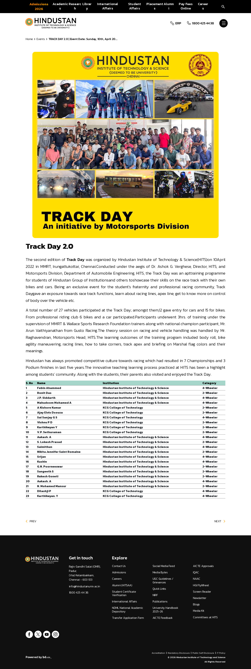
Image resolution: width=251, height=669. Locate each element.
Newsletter (199, 598)
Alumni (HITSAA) (122, 585)
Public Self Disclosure (203, 653)
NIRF (155, 595)
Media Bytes (160, 572)
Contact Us (119, 566)
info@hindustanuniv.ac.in (84, 586)
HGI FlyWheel (201, 585)
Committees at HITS (205, 617)
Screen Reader (202, 591)
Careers (116, 578)
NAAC (196, 578)
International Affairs (124, 601)
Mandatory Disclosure (179, 653)
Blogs (196, 604)
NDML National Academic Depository (127, 609)
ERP (177, 23)
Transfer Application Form (128, 618)
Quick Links (159, 588)
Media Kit (198, 610)
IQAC (196, 572)
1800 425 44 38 (203, 23)
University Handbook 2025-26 (165, 609)
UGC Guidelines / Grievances (163, 580)
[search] (223, 6)
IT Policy (221, 653)
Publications (160, 601)
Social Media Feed (164, 566)
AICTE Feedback (163, 618)
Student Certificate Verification (124, 593)
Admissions (119, 572)
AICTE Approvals (203, 566)
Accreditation (158, 653)
